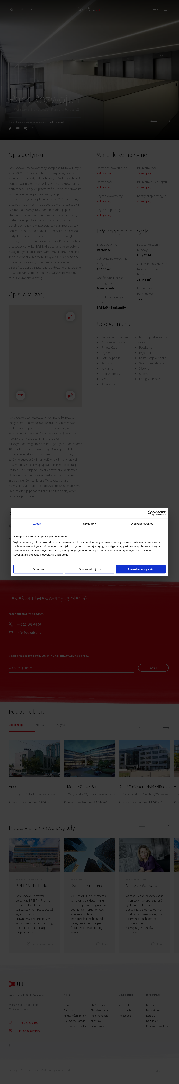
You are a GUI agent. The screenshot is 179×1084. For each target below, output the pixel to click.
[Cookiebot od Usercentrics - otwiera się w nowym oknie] (150, 513)
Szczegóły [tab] (89, 523)
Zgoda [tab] (37, 523)
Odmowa (38, 569)
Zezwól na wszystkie (140, 569)
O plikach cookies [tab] (142, 523)
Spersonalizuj (89, 569)
